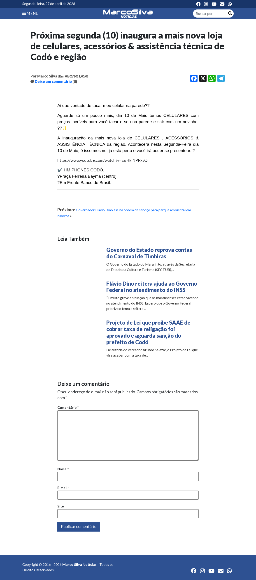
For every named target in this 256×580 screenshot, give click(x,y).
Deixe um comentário (53, 81)
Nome (63, 469)
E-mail (63, 488)
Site (60, 506)
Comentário (68, 407)
